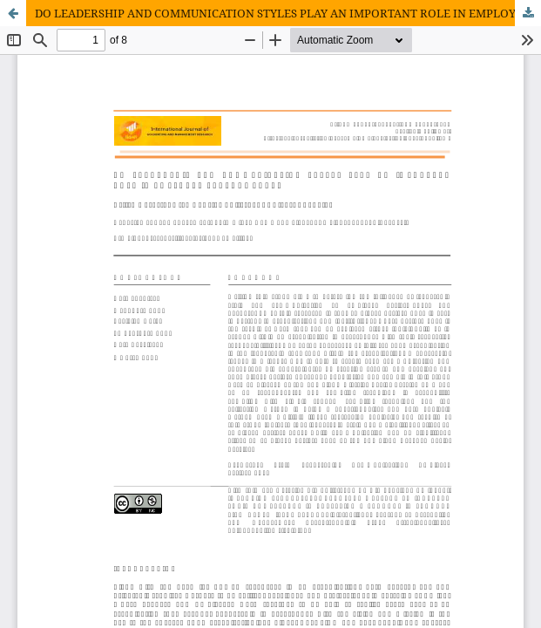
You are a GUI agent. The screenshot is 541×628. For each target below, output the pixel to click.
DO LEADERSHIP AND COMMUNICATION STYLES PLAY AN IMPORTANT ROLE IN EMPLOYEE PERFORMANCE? (288, 13)
